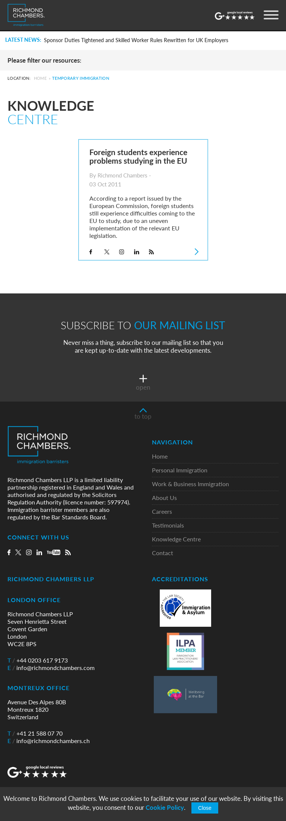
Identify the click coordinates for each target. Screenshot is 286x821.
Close (205, 808)
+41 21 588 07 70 (35, 733)
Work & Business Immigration (190, 484)
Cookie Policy (165, 807)
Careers (162, 512)
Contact (162, 553)
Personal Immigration (179, 470)
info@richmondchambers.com (51, 667)
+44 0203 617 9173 (37, 660)
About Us (164, 498)
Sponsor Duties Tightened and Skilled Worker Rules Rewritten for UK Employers (136, 40)
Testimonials (168, 525)
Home (40, 78)
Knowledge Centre (176, 539)
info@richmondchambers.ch (48, 741)
